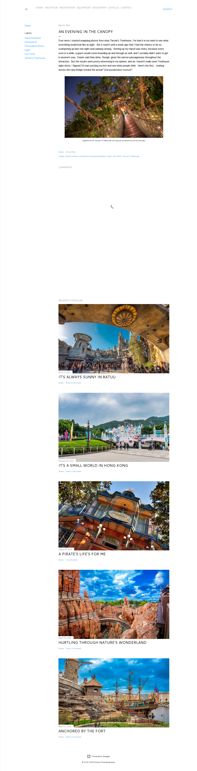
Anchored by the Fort (81, 731)
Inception (51, 7)
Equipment (83, 7)
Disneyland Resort (34, 46)
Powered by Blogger (98, 756)
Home (39, 7)
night (27, 50)
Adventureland (32, 38)
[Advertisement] (113, 269)
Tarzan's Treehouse (35, 58)
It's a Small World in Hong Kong (93, 465)
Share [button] (28, 25)
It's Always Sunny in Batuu (87, 376)
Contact (126, 7)
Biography (99, 7)
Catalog (113, 7)
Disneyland (30, 42)
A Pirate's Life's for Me (82, 554)
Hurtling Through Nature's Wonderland (102, 642)
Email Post (71, 152)
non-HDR (30, 54)
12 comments (72, 560)
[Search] (167, 9)
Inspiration (67, 7)
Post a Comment (73, 383)
